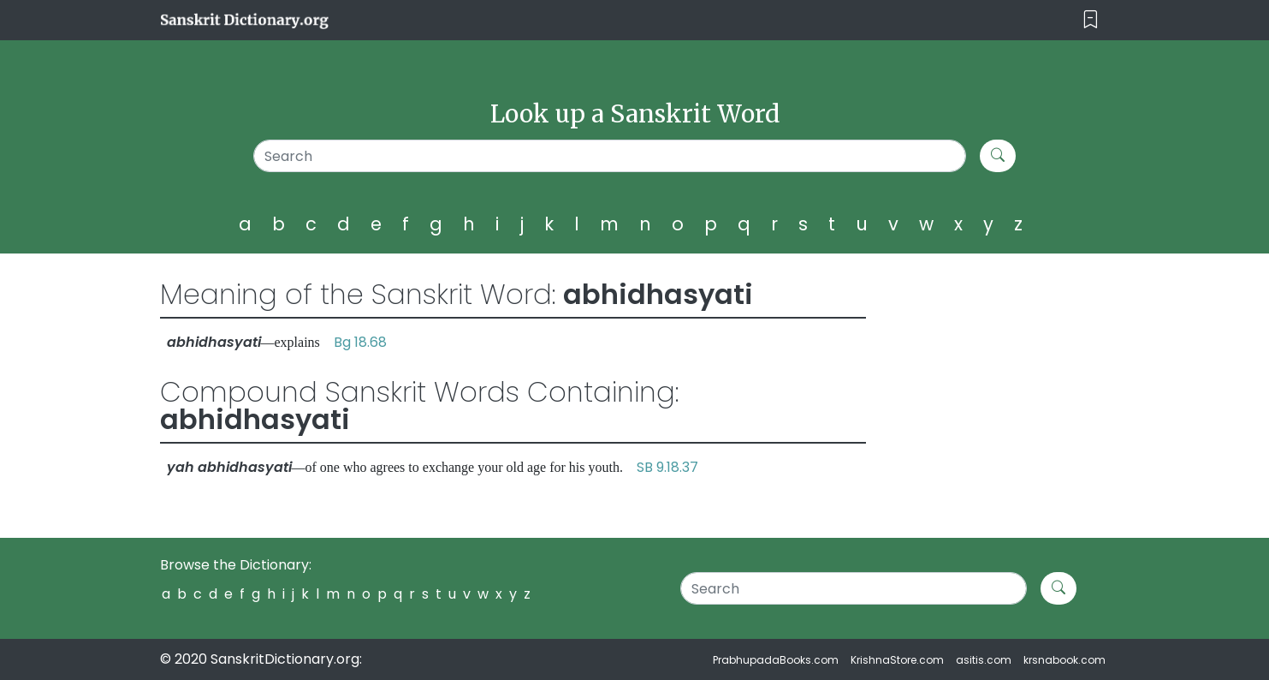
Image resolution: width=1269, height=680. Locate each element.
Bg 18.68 (360, 342)
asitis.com (983, 660)
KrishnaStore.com (897, 660)
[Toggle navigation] (1090, 20)
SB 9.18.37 (667, 467)
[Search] (609, 156)
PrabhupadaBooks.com (776, 660)
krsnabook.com (1064, 660)
